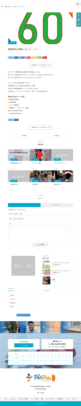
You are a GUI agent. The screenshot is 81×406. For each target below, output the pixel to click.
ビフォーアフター (50, 398)
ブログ (67, 398)
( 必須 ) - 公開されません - (16, 218)
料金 (42, 398)
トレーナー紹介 (34, 398)
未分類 (12, 42)
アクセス (74, 398)
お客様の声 (60, 398)
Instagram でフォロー (23, 315)
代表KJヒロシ (13, 302)
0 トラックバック (57, 205)
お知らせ (12, 295)
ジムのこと (12, 299)
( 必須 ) (16, 213)
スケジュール (13, 398)
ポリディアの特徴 (23, 398)
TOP (6, 398)
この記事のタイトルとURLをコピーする (40, 65)
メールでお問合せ (23, 345)
